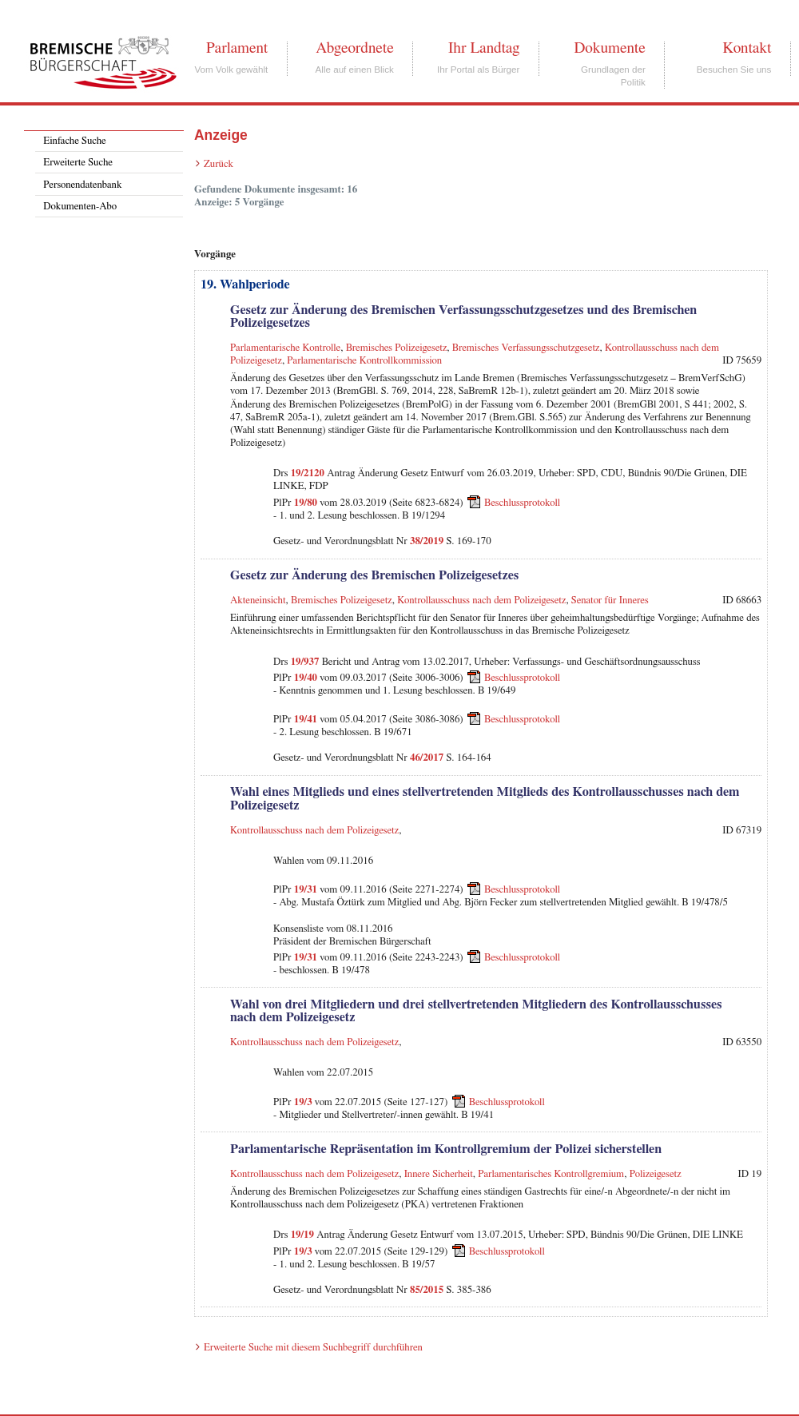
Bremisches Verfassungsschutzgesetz (526, 348)
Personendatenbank (82, 185)
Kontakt (746, 48)
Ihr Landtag (483, 48)
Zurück (218, 164)
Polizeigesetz (656, 1174)
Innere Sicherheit (438, 1174)
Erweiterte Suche (78, 162)
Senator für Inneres (610, 600)
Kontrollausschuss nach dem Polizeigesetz (481, 600)
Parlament (237, 48)
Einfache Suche (74, 141)
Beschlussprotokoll (522, 502)
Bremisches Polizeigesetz (396, 348)
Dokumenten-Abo (80, 206)
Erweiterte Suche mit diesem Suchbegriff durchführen (313, 1347)
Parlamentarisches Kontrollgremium (551, 1174)
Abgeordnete (355, 48)
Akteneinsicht (258, 600)
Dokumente (609, 48)
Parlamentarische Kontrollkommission (364, 361)
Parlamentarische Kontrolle (285, 348)
